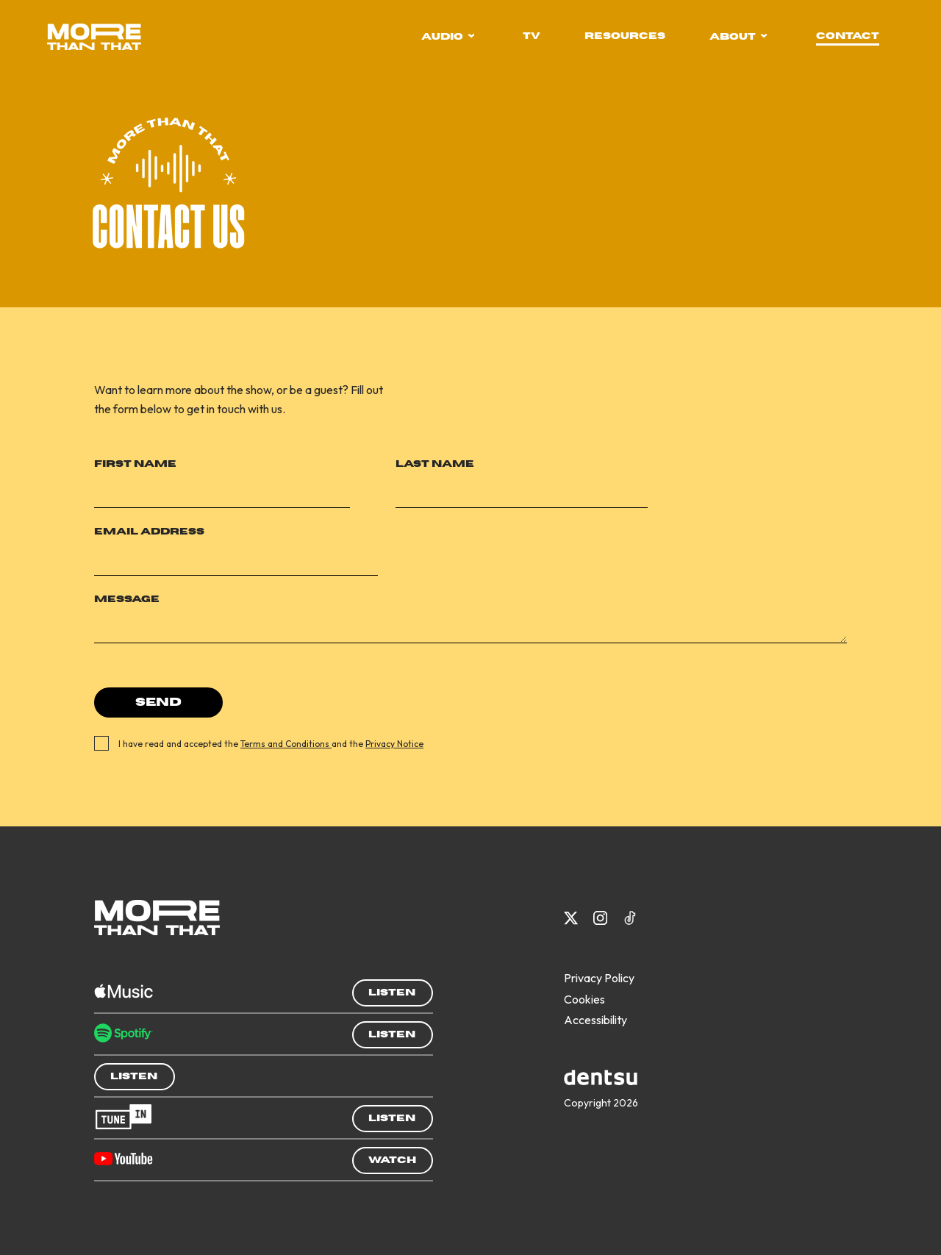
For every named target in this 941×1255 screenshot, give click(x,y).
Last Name (435, 464)
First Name (135, 464)
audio (448, 36)
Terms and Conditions (286, 743)
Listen (391, 992)
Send (158, 702)
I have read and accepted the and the (267, 743)
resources (624, 36)
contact (847, 36)
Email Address (149, 531)
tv (531, 36)
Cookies (584, 999)
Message (127, 599)
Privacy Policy (599, 977)
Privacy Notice (394, 743)
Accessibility (595, 1019)
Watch (392, 1160)
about (738, 36)
